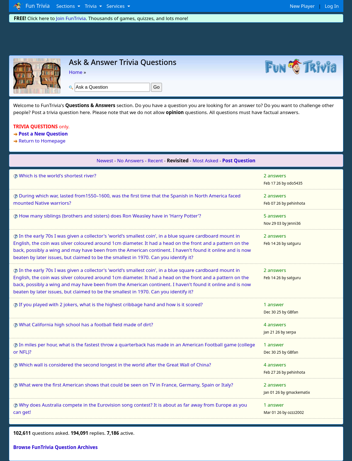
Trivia (91, 6)
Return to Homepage (42, 140)
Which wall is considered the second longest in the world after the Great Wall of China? (115, 364)
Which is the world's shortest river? (57, 175)
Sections (66, 6)
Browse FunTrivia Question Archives (55, 447)
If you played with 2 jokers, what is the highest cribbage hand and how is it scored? (111, 304)
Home (75, 72)
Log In (332, 6)
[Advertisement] (176, 37)
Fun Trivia (31, 6)
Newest (105, 160)
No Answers (130, 160)
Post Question (239, 160)
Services (116, 6)
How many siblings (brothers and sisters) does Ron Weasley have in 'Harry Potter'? (110, 216)
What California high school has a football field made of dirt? (86, 324)
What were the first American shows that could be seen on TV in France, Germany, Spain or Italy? (126, 385)
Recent (155, 160)
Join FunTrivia (71, 18)
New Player (302, 6)
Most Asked (206, 160)
